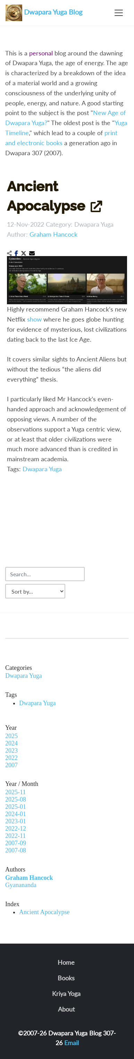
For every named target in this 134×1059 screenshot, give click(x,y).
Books (66, 978)
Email (71, 1043)
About (66, 1009)
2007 (11, 765)
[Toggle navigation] (118, 13)
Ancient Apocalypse (44, 912)
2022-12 (15, 828)
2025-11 (15, 792)
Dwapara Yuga (94, 224)
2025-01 (15, 806)
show (34, 319)
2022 (11, 757)
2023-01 (15, 821)
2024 (11, 743)
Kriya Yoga (66, 993)
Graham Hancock (53, 234)
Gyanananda (20, 885)
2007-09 (15, 843)
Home (66, 962)
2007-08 (15, 850)
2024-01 (15, 814)
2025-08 (15, 799)
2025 (11, 736)
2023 (11, 750)
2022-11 (15, 835)
